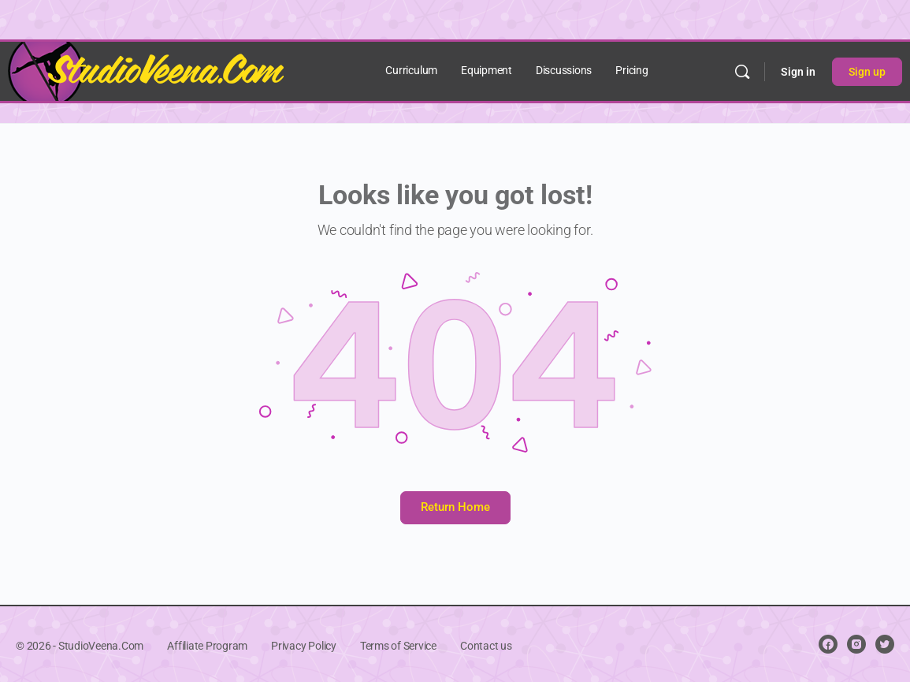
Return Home (455, 507)
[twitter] (884, 644)
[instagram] (856, 644)
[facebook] (828, 644)
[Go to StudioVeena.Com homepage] (146, 70)
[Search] (742, 71)
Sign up (867, 71)
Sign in (798, 71)
